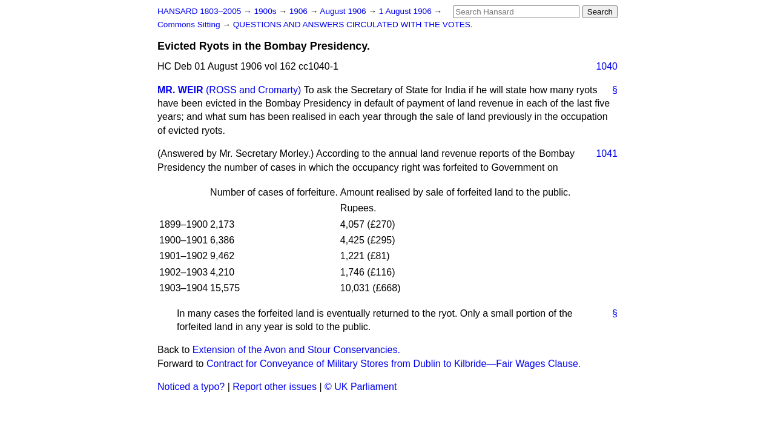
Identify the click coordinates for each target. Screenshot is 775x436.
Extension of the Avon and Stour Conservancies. (296, 350)
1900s (266, 11)
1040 (607, 66)
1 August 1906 (406, 11)
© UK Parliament (361, 387)
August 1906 (344, 11)
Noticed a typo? (191, 387)
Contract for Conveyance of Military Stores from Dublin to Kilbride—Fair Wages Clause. (393, 363)
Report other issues (274, 387)
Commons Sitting (189, 24)
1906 (299, 11)
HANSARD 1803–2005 (199, 11)
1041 (607, 153)
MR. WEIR (180, 90)
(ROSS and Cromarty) (253, 90)
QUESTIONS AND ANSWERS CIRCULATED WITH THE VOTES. (353, 24)
